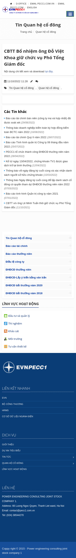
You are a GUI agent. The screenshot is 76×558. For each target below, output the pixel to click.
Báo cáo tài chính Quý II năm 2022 (33, 137)
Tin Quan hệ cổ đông (38, 25)
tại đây (49, 71)
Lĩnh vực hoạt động (14, 469)
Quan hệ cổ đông (45, 31)
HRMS (5, 410)
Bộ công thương (12, 404)
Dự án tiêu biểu (11, 450)
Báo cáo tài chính (17, 245)
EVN (4, 398)
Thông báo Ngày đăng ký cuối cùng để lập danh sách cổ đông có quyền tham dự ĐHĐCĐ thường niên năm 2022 (38, 184)
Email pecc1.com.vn (42, 3)
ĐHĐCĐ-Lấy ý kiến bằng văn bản (26, 277)
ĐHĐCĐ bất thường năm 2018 (24, 293)
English (32, 7)
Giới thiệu (8, 444)
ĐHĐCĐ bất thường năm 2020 (24, 285)
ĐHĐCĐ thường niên (18, 269)
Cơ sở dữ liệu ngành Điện (17, 416)
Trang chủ (26, 31)
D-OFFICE (21, 3)
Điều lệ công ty (15, 261)
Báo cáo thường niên (19, 253)
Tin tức (6, 457)
